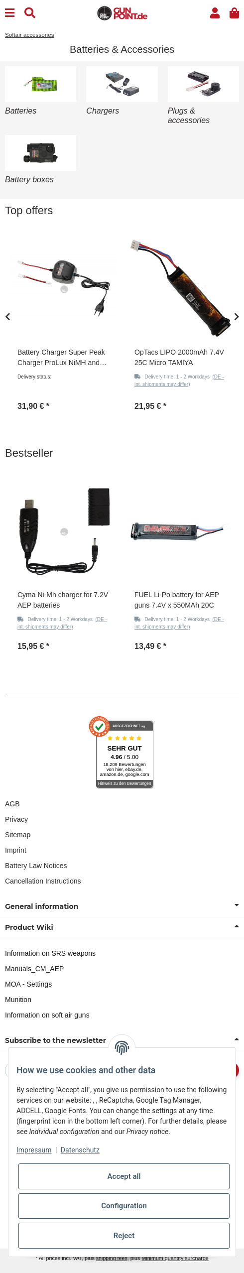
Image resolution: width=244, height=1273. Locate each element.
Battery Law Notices (36, 866)
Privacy (16, 819)
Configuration (124, 1205)
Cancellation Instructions (43, 881)
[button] (215, 13)
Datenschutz (80, 1150)
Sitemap (17, 835)
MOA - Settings (28, 984)
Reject (124, 1235)
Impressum (33, 1150)
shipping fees (111, 1258)
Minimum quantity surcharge (174, 1258)
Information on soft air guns (47, 1015)
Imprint (15, 850)
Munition (18, 1000)
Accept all (124, 1176)
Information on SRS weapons (50, 953)
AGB (12, 804)
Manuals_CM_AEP (34, 969)
